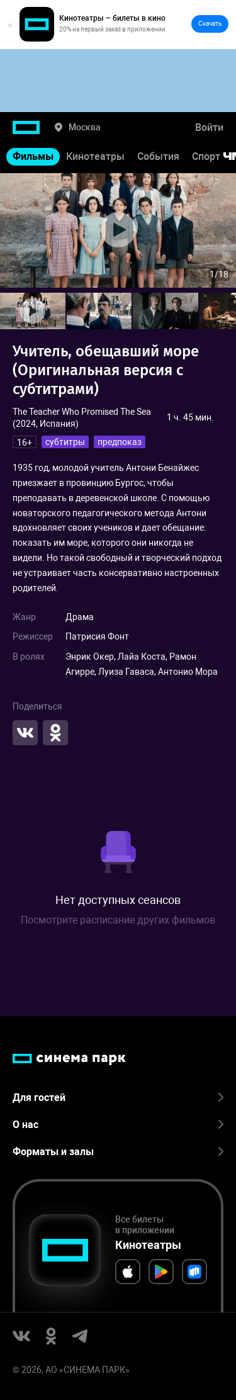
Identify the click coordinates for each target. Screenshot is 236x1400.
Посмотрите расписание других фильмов (118, 920)
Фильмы (33, 156)
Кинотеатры (95, 156)
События (158, 156)
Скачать (210, 23)
